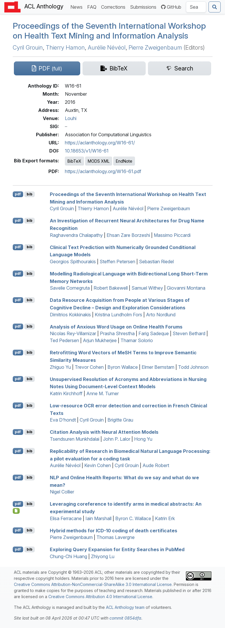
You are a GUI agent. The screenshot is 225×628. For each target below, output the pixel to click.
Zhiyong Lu (102, 556)
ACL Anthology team (125, 607)
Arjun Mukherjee (100, 340)
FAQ (93, 6)
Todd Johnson (193, 367)
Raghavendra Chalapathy (76, 235)
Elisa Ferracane (66, 518)
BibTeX (74, 161)
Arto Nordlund (160, 314)
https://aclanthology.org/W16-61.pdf (103, 171)
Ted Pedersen (64, 340)
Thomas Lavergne (115, 537)
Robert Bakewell (111, 288)
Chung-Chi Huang (68, 556)
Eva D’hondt (63, 420)
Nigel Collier (62, 492)
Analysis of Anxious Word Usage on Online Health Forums (116, 326)
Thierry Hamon (65, 47)
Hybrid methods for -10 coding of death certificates (113, 530)
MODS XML (98, 161)
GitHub (171, 7)
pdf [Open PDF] (18, 194)
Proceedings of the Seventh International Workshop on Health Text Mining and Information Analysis (109, 31)
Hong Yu (143, 439)
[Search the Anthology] (196, 6)
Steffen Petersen (117, 261)
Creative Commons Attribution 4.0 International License (100, 596)
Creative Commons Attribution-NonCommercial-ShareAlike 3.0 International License (93, 584)
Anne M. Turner (102, 393)
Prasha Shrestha (117, 333)
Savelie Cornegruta (70, 288)
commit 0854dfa (125, 618)
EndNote (124, 161)
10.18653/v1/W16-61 (87, 151)
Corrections (114, 6)
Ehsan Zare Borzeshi (128, 235)
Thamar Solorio (136, 340)
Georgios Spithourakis (73, 261)
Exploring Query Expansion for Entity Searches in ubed (117, 549)
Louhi (70, 118)
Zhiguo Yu (60, 367)
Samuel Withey (147, 288)
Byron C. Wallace (133, 518)
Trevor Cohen (89, 367)
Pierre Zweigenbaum (155, 47)
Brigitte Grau (120, 420)
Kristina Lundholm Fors (118, 314)
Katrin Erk (165, 518)
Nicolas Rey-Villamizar (73, 333)
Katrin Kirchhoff (66, 393)
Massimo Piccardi (172, 235)
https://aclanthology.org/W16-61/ (100, 143)
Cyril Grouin (28, 47)
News (77, 6)
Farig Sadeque (153, 333)
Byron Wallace (122, 367)
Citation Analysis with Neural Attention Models (104, 432)
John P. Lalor (116, 439)
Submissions (144, 6)
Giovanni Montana (186, 288)
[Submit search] (214, 6)
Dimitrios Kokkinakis (70, 314)
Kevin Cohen (97, 465)
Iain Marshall (98, 518)
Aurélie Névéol (107, 47)
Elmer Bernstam (158, 367)
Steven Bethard (189, 333)
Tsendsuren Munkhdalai (74, 439)
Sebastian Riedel (156, 261)
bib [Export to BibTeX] (29, 194)
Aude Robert (155, 465)
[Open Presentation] (16, 511)
